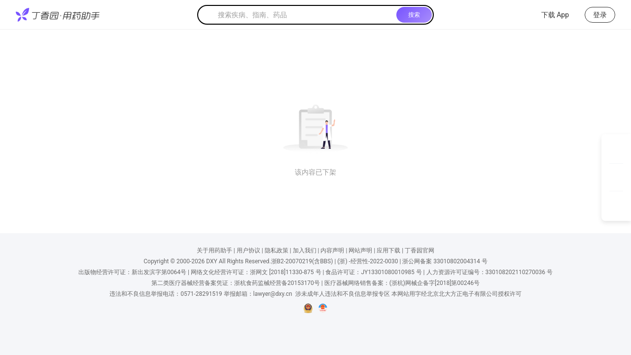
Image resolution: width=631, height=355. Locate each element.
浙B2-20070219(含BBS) (302, 261)
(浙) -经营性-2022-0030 (367, 261)
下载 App (549, 15)
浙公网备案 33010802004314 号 (444, 261)
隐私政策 (276, 250)
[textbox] (305, 15)
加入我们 (304, 250)
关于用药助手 (214, 250)
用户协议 (248, 250)
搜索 (414, 14)
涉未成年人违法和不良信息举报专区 (342, 293)
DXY (211, 261)
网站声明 (360, 250)
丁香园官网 (419, 250)
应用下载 (388, 250)
